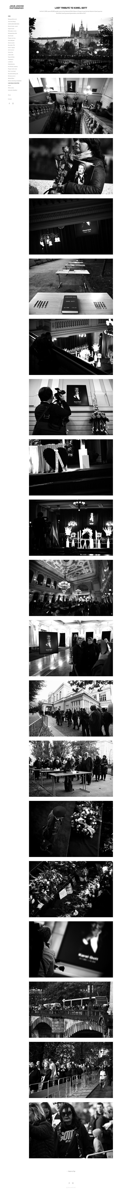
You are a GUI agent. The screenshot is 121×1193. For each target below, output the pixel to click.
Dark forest (10, 35)
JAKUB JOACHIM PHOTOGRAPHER (17, 7)
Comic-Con (10, 52)
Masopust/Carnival (12, 19)
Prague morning (11, 38)
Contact (10, 99)
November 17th (11, 45)
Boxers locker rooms (13, 26)
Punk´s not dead (12, 71)
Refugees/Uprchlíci (12, 33)
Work (9, 16)
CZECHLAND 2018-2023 (13, 24)
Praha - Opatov (11, 47)
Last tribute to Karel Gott (13, 83)
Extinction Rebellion (12, 90)
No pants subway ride (13, 73)
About (9, 95)
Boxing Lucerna (11, 76)
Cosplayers (10, 59)
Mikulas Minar (11, 78)
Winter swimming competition (15, 80)
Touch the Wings (12, 21)
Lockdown (10, 61)
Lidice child (10, 54)
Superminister (11, 57)
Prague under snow (12, 69)
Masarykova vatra (12, 31)
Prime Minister (11, 40)
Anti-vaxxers (11, 50)
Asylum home (11, 28)
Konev (9, 85)
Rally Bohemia (11, 64)
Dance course (11, 43)
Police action (11, 88)
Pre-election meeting (13, 66)
